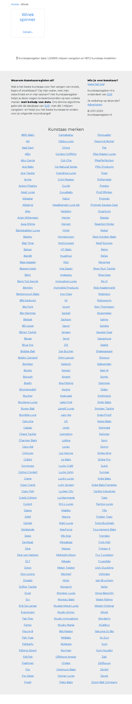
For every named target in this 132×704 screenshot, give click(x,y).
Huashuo (66, 255)
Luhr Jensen (66, 485)
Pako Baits (66, 682)
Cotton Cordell (27, 472)
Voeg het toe (96, 84)
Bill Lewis (27, 325)
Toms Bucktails (104, 523)
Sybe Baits (104, 478)
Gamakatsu (66, 135)
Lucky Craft (66, 465)
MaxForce (66, 529)
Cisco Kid (27, 446)
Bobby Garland (27, 357)
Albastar (27, 198)
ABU (28, 154)
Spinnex (104, 434)
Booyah (28, 376)
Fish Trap (27, 637)
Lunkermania (66, 497)
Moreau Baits (66, 599)
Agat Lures (28, 192)
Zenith (104, 669)
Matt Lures (66, 523)
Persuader (104, 135)
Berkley (28, 287)
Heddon (66, 211)
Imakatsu (66, 275)
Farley (28, 625)
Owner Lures (66, 675)
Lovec (66, 446)
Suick (104, 465)
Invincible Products (66, 287)
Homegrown (66, 236)
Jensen (66, 332)
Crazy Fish (28, 491)
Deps (28, 535)
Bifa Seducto (28, 300)
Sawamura (104, 338)
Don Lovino (28, 574)
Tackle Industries (104, 491)
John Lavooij (66, 357)
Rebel (104, 230)
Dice (28, 548)
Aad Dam (28, 147)
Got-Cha (66, 160)
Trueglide (104, 561)
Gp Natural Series (66, 166)
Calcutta (27, 421)
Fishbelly (27, 644)
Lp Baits (66, 459)
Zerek (104, 675)
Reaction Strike (104, 224)
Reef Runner (104, 243)
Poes (104, 173)
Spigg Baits (104, 421)
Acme (27, 179)
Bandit (28, 255)
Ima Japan (66, 268)
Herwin (66, 224)
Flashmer (28, 663)
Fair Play (27, 618)
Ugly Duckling (104, 567)
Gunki (66, 185)
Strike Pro (104, 459)
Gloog (66, 147)
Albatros (27, 205)
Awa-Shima (28, 224)
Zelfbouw (104, 663)
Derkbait (27, 542)
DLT (27, 561)
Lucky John (66, 472)
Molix (66, 580)
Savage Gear (104, 332)
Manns (66, 516)
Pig (104, 147)
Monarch (66, 586)
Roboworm (104, 300)
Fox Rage (28, 675)
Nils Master (66, 631)
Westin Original (104, 605)
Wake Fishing (104, 599)
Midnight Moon (66, 555)
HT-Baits (66, 249)
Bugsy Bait (28, 408)
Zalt (104, 656)
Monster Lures (66, 593)
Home (15, 4)
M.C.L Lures (66, 504)
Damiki (27, 523)
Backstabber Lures (28, 230)
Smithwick (104, 395)
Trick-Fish (104, 542)
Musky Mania (66, 625)
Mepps (66, 548)
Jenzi (66, 338)
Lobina (66, 440)
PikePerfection (104, 160)
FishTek (28, 656)
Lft (66, 421)
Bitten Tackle (27, 332)
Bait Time (28, 243)
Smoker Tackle (104, 408)
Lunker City (66, 491)
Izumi (66, 306)
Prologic (104, 198)
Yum (104, 644)
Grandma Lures (66, 173)
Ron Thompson (104, 306)
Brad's (28, 383)
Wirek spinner (28, 17)
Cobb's (28, 459)
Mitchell (66, 574)
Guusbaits (66, 192)
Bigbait (27, 319)
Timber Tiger (104, 516)
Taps (104, 497)
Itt (66, 300)
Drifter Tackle (28, 586)
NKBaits (66, 637)
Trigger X (104, 548)
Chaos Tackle (27, 434)
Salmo (104, 319)
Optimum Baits (66, 669)
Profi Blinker (104, 192)
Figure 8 (27, 631)
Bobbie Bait (27, 351)
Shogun (104, 357)
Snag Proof (104, 415)
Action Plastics (28, 185)
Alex (28, 211)
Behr (28, 275)
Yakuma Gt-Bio (104, 631)
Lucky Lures (66, 478)
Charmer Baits (28, 440)
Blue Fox (27, 345)
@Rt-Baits (27, 135)
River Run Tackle (104, 268)
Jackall (66, 313)
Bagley (27, 236)
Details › (28, 32)
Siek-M (104, 370)
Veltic (104, 586)
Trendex (104, 535)
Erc (28, 599)
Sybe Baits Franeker (104, 485)
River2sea (104, 275)
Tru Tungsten (104, 555)
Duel (28, 593)
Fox (28, 669)
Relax (104, 255)
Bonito (28, 370)
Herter (66, 217)
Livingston (66, 434)
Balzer (28, 249)
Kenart (66, 370)
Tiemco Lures (104, 504)
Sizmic (104, 376)
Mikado (66, 561)
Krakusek (66, 395)
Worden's (104, 618)
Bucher (28, 395)
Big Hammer (28, 313)
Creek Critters (28, 497)
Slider (104, 389)
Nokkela (66, 644)
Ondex (66, 663)
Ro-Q (104, 281)
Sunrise (104, 472)
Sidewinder (104, 364)
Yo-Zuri (104, 637)
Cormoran (27, 465)
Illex (66, 262)
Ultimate (104, 574)
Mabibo (66, 510)
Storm (104, 446)
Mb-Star (66, 535)
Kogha (66, 389)
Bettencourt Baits (27, 294)
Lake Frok (66, 402)
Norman (66, 650)
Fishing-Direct (28, 650)
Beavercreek (28, 268)
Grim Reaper (66, 179)
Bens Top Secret (27, 281)
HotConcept (66, 243)
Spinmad (104, 427)
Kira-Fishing (66, 383)
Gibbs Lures (66, 141)
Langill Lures (66, 408)
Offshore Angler (66, 656)
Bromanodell (27, 389)
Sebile (104, 345)
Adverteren (95, 104)
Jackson (66, 319)
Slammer (104, 383)
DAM (28, 516)
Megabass (66, 542)
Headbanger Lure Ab (66, 205)
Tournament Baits (104, 529)
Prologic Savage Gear (104, 205)
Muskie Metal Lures (66, 605)
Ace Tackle (28, 173)
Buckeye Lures (27, 402)
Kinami (66, 376)
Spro (104, 440)
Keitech (66, 364)
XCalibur (104, 625)
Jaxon (66, 325)
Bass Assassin (28, 262)
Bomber (27, 364)
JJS (66, 345)
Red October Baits (104, 236)
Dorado (28, 580)
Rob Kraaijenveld (104, 287)
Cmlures (27, 453)
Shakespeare (104, 351)
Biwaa (28, 338)
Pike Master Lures (104, 154)
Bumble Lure (27, 415)
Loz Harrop (66, 453)
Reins (104, 249)
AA (27, 141)
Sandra (104, 325)
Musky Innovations (66, 618)
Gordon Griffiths (66, 154)
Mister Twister (66, 567)
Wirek (104, 612)
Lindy (66, 427)
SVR (47, 105)
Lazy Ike (66, 415)
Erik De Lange (28, 605)
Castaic (27, 427)
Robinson (104, 294)
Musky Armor (66, 612)
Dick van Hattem (27, 555)
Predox (104, 185)
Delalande (27, 529)
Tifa (104, 510)
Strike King (104, 453)
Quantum (104, 211)
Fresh (27, 682)
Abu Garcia (28, 160)
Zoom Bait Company (104, 682)
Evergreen (28, 612)
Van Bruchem (104, 580)
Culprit (27, 504)
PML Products (104, 166)
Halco (66, 198)
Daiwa (28, 510)
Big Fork (27, 306)
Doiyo (27, 567)
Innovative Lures (66, 281)
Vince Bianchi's (104, 593)
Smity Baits (104, 402)
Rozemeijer (104, 313)
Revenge (104, 262)
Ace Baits (27, 166)
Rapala (104, 217)
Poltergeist (104, 179)
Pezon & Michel (104, 141)
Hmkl (66, 230)
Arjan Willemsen (27, 217)
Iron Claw (66, 294)
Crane (28, 478)
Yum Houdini (104, 650)
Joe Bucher (66, 351)
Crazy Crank (27, 485)
